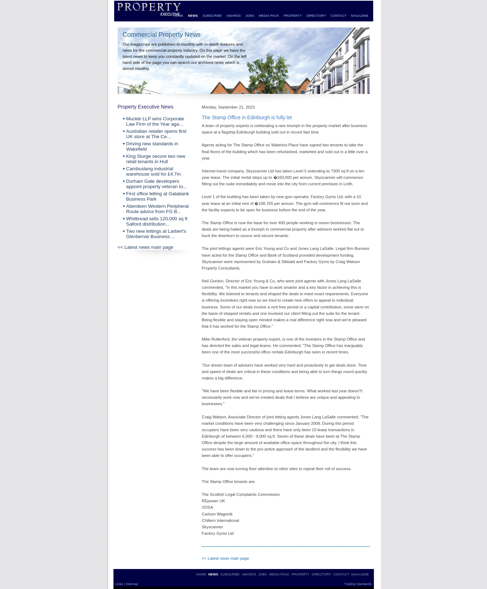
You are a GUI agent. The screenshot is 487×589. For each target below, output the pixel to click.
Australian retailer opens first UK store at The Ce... (156, 134)
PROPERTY (293, 15)
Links (120, 584)
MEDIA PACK (269, 15)
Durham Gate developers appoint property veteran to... (156, 183)
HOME (178, 15)
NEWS (193, 15)
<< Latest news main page (145, 247)
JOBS (249, 15)
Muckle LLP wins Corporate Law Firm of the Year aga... (155, 121)
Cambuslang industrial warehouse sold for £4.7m (153, 171)
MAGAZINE (360, 15)
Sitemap (132, 584)
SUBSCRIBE (212, 15)
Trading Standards (357, 584)
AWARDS (234, 15)
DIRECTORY (316, 15)
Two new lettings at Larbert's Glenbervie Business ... (156, 233)
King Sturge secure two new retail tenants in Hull (156, 158)
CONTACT (338, 15)
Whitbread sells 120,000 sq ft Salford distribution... (157, 221)
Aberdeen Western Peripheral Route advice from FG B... (157, 208)
